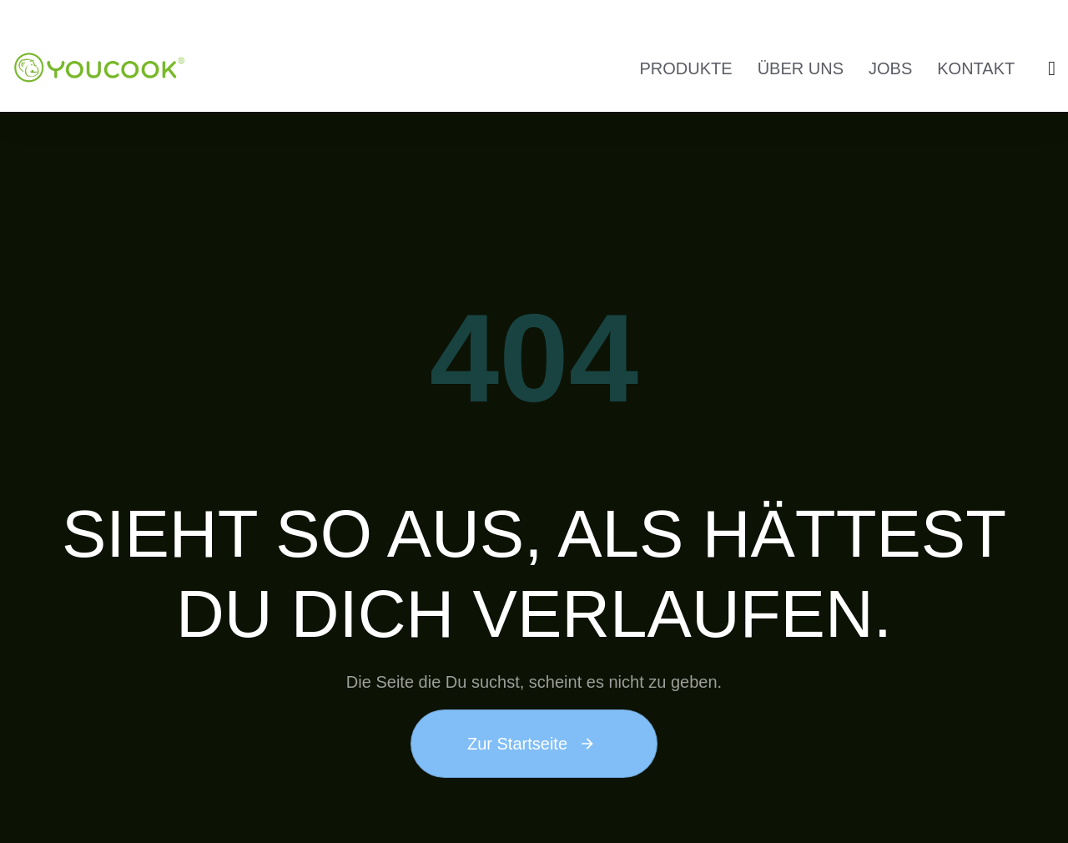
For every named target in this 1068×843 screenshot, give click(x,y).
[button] (1051, 68)
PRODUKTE (686, 68)
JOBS (890, 68)
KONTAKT (976, 68)
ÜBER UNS (801, 68)
